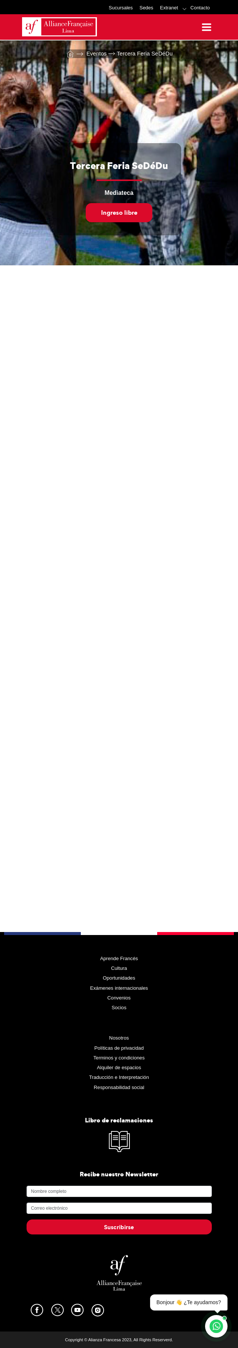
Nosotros (119, 1038)
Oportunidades (119, 978)
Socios (119, 1007)
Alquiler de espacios (119, 1067)
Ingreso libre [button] (119, 212)
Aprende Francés (119, 958)
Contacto (200, 7)
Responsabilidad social (119, 1087)
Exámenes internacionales (119, 988)
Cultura (119, 968)
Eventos (91, 53)
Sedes (146, 7)
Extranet (169, 7)
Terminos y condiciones (118, 1058)
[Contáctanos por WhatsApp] (216, 1326)
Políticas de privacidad (119, 1048)
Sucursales (121, 7)
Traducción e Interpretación (119, 1077)
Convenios (119, 998)
